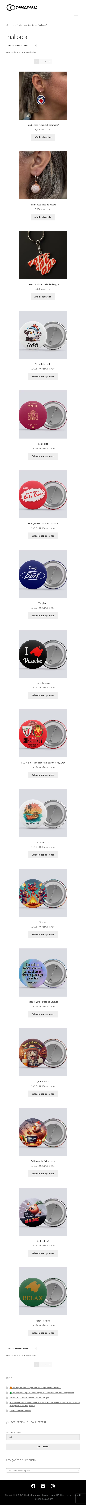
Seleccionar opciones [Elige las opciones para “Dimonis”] (43, 934)
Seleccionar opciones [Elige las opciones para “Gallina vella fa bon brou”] (43, 1173)
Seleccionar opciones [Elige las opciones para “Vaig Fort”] (43, 615)
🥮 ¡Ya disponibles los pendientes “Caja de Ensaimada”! (35, 1387)
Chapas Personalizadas (20, 1410)
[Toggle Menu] (76, 14)
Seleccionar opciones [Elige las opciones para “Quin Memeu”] (43, 1093)
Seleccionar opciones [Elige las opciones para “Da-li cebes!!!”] (43, 1253)
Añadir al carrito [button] (43, 137)
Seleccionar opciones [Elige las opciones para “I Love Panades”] (43, 695)
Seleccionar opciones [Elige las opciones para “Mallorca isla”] (43, 854)
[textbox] (43, 1470)
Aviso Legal (49, 1495)
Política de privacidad (68, 1495)
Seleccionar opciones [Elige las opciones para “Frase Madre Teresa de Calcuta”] (43, 1014)
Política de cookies (43, 1499)
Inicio (12, 25)
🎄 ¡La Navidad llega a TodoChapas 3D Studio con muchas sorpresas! (42, 1392)
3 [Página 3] (45, 61)
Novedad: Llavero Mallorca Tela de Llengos (29, 1397)
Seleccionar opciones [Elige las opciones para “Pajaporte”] (43, 456)
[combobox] (43, 1470)
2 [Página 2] (40, 61)
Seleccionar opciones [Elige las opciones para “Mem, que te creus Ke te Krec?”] (43, 535)
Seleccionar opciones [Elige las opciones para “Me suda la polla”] (43, 376)
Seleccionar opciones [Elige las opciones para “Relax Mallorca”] (43, 1332)
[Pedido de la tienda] (21, 45)
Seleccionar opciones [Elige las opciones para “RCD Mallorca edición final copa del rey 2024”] (43, 774)
